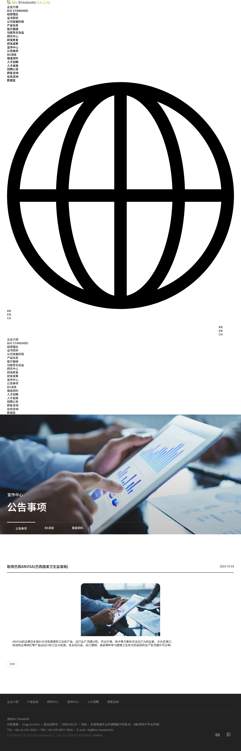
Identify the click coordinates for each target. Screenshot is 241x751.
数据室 (11, 80)
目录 (12, 664)
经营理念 (12, 14)
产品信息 (12, 25)
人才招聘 (12, 62)
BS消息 (12, 54)
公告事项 (12, 51)
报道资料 (12, 58)
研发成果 (12, 43)
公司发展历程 (15, 21)
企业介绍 (12, 7)
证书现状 (12, 18)
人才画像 (12, 65)
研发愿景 (12, 40)
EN (9, 314)
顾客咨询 (12, 73)
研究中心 (12, 36)
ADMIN (97, 735)
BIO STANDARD (17, 10)
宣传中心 (12, 47)
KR (9, 311)
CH (9, 318)
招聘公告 (12, 69)
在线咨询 (12, 76)
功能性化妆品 (15, 32)
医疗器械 (12, 29)
